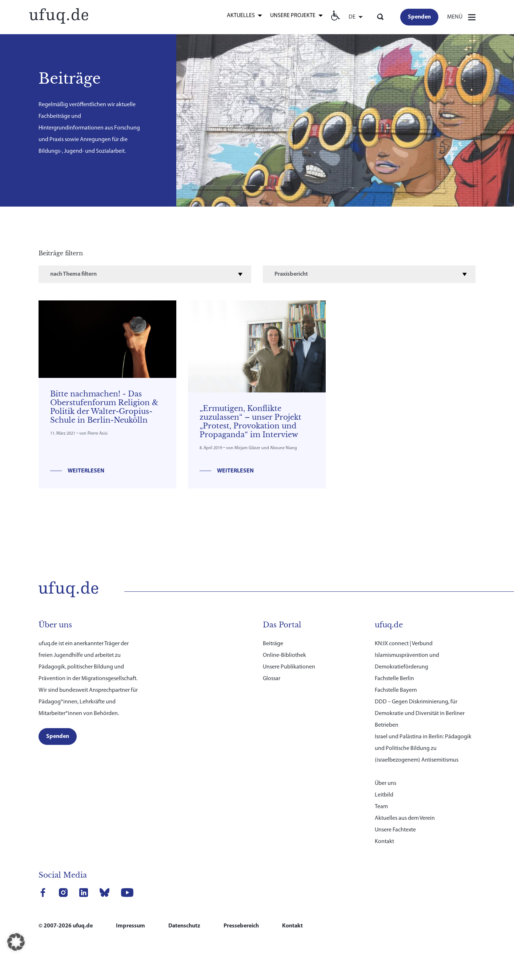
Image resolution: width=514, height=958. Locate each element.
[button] (16, 942)
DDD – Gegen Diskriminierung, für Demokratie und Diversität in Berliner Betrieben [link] (420, 704)
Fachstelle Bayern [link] (396, 681)
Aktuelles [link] (241, 16)
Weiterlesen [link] (86, 471)
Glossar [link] (271, 669)
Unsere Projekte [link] (293, 16)
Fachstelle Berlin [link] (394, 669)
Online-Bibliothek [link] (284, 646)
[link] (58, 15)
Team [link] (381, 797)
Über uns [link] (385, 774)
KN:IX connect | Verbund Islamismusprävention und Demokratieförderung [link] (407, 645)
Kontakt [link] (384, 832)
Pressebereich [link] (241, 916)
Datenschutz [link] (184, 916)
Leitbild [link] (384, 786)
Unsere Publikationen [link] (289, 657)
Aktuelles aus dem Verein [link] (405, 809)
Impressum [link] (130, 916)
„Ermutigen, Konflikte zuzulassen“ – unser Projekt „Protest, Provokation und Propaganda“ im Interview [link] (250, 421)
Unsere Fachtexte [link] (395, 820)
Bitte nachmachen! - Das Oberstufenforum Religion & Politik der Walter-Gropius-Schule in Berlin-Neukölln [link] (104, 407)
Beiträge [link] (273, 634)
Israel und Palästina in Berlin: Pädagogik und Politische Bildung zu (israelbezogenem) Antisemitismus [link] (423, 739)
